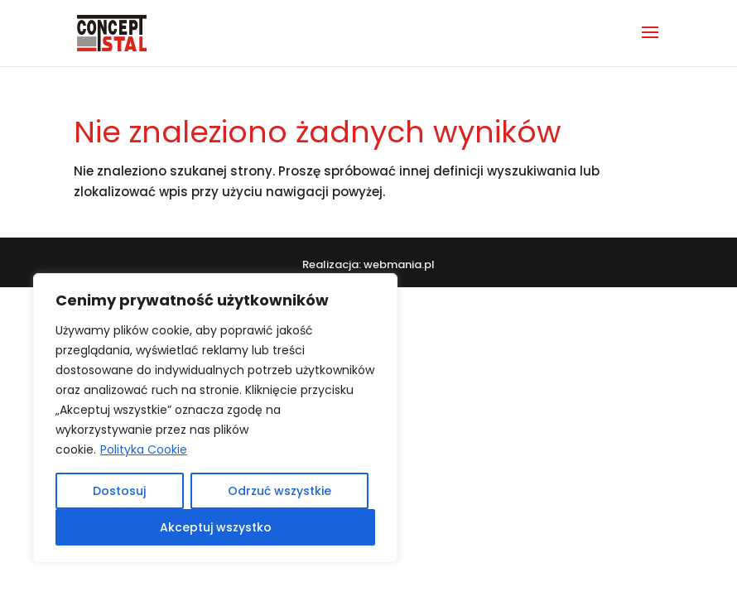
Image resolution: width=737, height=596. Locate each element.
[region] (215, 418)
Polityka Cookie (143, 449)
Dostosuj (119, 491)
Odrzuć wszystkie (279, 491)
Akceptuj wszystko (216, 527)
